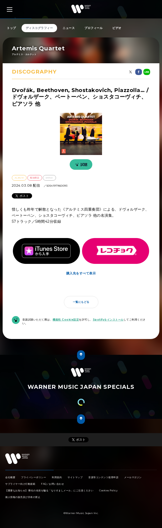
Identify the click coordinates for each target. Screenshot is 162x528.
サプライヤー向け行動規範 (20, 483)
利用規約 (57, 477)
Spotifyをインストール (108, 319)
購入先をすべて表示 (81, 273)
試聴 (80, 164)
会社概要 (10, 477)
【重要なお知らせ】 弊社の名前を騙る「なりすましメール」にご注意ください (49, 490)
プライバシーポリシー (33, 477)
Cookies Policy (108, 490)
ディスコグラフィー (39, 28)
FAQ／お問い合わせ (52, 483)
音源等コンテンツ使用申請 (103, 477)
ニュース (69, 28)
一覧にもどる (81, 302)
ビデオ (117, 28)
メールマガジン (133, 477)
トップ (11, 28)
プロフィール (93, 28)
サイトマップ (75, 477)
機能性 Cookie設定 (66, 319)
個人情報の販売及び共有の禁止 (22, 497)
